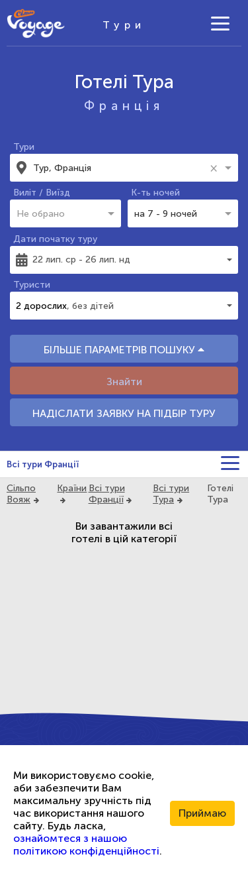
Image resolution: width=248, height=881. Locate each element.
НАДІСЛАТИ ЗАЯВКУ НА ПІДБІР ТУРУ (124, 413)
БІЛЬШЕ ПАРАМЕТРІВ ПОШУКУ (124, 349)
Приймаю (202, 813)
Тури (23, 146)
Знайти (124, 381)
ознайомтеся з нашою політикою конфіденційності (86, 844)
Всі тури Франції (43, 464)
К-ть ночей (155, 192)
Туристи (31, 284)
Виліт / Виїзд (41, 192)
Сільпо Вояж (21, 494)
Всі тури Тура (171, 494)
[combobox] (119, 168)
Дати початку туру (55, 239)
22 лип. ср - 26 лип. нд (81, 259)
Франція (124, 105)
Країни (72, 488)
